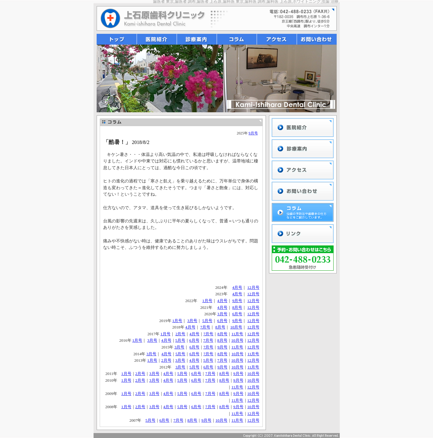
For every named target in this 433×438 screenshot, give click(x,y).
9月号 (253, 133)
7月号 (205, 327)
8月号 (237, 307)
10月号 (236, 327)
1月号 (207, 300)
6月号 (237, 314)
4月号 (237, 287)
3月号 (222, 314)
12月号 (253, 287)
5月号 (207, 320)
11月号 (237, 334)
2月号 (180, 334)
